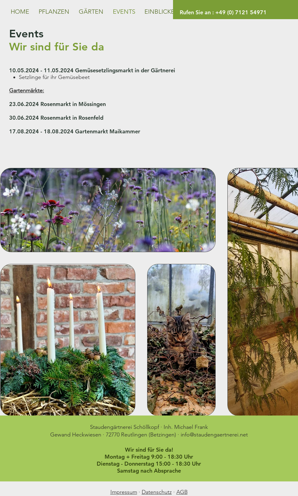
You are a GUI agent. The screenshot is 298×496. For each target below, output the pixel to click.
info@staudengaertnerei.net (214, 434)
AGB (182, 492)
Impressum (123, 492)
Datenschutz (157, 492)
